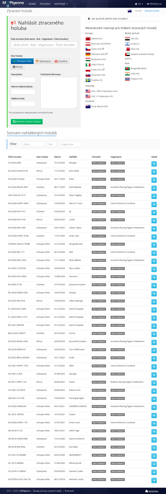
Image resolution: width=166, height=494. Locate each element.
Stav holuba (16, 55)
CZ (138, 3)
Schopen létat (22, 61)
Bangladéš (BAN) (136, 68)
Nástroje (59, 3)
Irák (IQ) (131, 38)
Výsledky (45, 3)
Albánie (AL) (93, 38)
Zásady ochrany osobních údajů (47, 490)
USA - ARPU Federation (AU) (101, 91)
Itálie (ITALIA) (94, 64)
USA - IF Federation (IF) (99, 96)
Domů (32, 3)
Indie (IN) (132, 73)
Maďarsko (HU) (95, 59)
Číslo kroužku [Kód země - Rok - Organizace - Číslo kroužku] (39, 39)
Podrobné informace (50, 74)
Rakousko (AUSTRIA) (98, 43)
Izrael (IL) (132, 43)
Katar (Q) (132, 48)
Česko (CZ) (94, 48)
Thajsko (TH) (133, 78)
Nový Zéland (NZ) (96, 106)
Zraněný (61, 61)
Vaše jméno (16, 74)
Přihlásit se (154, 4)
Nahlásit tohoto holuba (27, 121)
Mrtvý (17, 66)
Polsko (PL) (94, 69)
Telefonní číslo (18, 98)
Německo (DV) (96, 54)
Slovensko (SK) (95, 74)
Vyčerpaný (43, 61)
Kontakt (69, 490)
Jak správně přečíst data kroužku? (108, 18)
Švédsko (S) (93, 80)
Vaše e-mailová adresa (21, 86)
